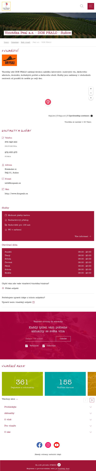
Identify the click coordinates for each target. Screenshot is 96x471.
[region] (48, 102)
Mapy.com (62, 116)
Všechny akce (10, 399)
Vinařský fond (63, 469)
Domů (6, 42)
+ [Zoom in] (91, 88)
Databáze (15, 42)
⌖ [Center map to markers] (90, 98)
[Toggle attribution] (91, 115)
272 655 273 (11, 152)
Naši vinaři (25, 42)
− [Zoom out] (91, 93)
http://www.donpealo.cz (16, 194)
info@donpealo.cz (13, 183)
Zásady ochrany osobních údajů (48, 454)
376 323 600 (11, 142)
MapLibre (51, 116)
